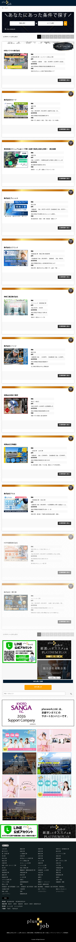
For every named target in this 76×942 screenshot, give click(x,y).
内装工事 (58, 863)
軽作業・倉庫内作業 (43, 884)
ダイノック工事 (42, 867)
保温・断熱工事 (24, 867)
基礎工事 (40, 849)
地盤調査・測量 (60, 882)
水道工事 (40, 872)
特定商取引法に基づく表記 (42, 932)
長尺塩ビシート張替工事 (26, 858)
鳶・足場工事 (5, 853)
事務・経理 (5, 891)
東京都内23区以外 (20, 901)
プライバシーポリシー (56, 932)
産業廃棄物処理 (24, 882)
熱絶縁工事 (5, 877)
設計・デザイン (42, 889)
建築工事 (22, 849)
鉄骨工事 (40, 851)
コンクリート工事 (60, 853)
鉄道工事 (22, 875)
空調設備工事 (59, 867)
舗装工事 (4, 875)
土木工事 (4, 849)
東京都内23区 (10, 901)
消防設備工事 (23, 872)
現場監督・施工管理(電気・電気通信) (54, 886)
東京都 (3, 901)
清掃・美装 (59, 879)
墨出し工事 (5, 884)
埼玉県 (3, 906)
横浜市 (10, 904)
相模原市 (20, 904)
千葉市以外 (15, 908)
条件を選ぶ (38, 687)
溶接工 (22, 879)
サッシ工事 (41, 860)
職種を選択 (22, 23)
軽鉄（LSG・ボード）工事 (9, 865)
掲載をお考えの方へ (12, 932)
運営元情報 (30, 932)
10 (68, 36)
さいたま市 (10, 906)
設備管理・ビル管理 (43, 870)
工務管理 (22, 889)
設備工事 (4, 870)
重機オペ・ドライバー (44, 882)
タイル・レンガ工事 (25, 863)
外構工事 (4, 863)
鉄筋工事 (22, 851)
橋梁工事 (40, 875)
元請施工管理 (5, 889)
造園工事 (40, 863)
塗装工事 (58, 856)
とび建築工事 (23, 853)
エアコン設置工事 (6, 879)
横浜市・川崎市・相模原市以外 (32, 904)
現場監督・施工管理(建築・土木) (10, 886)
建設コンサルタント (61, 889)
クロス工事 (23, 865)
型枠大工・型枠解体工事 (62, 849)
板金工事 (4, 860)
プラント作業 (5, 882)
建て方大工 (5, 851)
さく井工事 (23, 877)
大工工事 (58, 865)
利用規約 (65, 932)
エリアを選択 (50, 23)
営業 (21, 891)
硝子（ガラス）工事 (61, 860)
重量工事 (58, 872)
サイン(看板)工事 (24, 860)
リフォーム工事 (42, 865)
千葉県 (3, 908)
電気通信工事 (5, 872)
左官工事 (40, 856)
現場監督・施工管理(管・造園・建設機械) (32, 886)
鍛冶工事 (58, 851)
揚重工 (40, 877)
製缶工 (40, 879)
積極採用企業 (23, 893)
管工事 (3, 856)
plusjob (33, 939)
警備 (21, 884)
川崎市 (15, 904)
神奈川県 (4, 904)
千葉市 (8, 908)
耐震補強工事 (59, 875)
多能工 (58, 877)
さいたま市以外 (18, 906)
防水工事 (4, 858)
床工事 (3, 867)
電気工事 (58, 870)
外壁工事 (22, 856)
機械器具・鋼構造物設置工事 (27, 870)
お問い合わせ (22, 932)
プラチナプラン (42, 891)
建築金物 (58, 858)
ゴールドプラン (60, 891)
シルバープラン (6, 893)
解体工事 (40, 853)
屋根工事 (40, 858)
